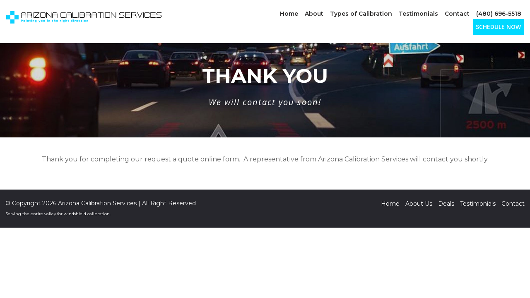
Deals (446, 203)
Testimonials (418, 13)
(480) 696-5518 (498, 13)
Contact (457, 13)
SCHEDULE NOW (498, 27)
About (314, 13)
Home (289, 13)
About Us (418, 203)
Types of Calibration (361, 13)
